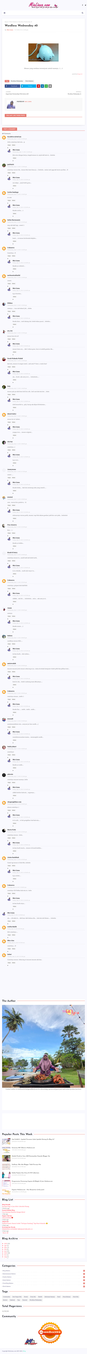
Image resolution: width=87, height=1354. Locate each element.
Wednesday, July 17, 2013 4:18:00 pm (17, 721)
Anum (9, 608)
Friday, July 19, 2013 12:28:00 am (21, 401)
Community (6, 1297)
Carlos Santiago (12, 192)
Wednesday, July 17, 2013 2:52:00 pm (17, 582)
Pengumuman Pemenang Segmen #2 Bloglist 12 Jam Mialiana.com (32, 1181)
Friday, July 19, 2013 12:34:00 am (21, 734)
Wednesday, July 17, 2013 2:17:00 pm (17, 471)
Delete (13, 145)
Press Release (66, 1297)
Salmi (9, 954)
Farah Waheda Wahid (15, 358)
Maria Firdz (11, 830)
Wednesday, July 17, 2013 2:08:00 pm (17, 444)
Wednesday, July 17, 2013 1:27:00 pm (17, 333)
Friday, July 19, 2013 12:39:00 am (21, 623)
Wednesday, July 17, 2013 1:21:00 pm (17, 222)
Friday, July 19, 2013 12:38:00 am (21, 567)
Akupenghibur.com (14, 802)
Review (5, 1300)
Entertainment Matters (44, 1274)
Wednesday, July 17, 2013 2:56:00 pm (17, 610)
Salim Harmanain (13, 220)
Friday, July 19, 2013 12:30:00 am (21, 429)
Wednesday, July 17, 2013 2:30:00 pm (17, 499)
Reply (9, 145)
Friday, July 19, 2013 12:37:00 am (21, 595)
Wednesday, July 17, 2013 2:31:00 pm (17, 527)
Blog (24, 1351)
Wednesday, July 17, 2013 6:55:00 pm (17, 859)
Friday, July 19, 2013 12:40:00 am (21, 817)
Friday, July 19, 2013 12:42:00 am (21, 678)
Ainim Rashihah (13, 857)
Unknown (10, 248)
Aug (5, 1257)
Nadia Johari (11, 747)
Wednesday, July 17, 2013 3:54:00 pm (17, 665)
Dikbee (10, 303)
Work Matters (13, 22)
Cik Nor (10, 442)
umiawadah (11, 663)
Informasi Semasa (50, 1297)
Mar (5, 1247)
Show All (5, 1233)
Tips (18, 1300)
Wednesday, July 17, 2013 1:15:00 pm (17, 166)
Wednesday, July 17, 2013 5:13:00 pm (17, 776)
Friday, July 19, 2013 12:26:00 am (21, 346)
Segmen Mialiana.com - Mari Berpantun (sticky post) (28, 1189)
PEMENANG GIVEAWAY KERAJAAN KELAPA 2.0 (17, 1229)
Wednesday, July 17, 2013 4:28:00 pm (17, 748)
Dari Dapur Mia (17, 1297)
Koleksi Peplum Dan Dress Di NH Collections (25, 1173)
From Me (33, 1297)
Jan (5, 1251)
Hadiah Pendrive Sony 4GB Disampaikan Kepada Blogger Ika (31, 1156)
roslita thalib (12, 927)
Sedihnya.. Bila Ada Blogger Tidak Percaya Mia (26, 1164)
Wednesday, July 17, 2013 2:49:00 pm (17, 554)
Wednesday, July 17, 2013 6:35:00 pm (17, 832)
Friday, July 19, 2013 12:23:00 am (21, 235)
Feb (5, 1249)
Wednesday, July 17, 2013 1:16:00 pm (17, 194)
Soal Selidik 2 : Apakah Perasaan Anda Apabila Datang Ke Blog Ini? (33, 1139)
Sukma (9, 636)
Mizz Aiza (10, 941)
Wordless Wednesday (17, 81)
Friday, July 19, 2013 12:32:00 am (21, 512)
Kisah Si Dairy (12, 553)
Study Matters (44, 1280)
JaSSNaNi (10, 165)
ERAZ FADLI (11, 414)
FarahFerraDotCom (14, 137)
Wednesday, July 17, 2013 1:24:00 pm (17, 277)
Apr (5, 1245)
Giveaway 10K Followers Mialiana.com (23, 1147)
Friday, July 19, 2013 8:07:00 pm (15, 929)
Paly (8, 386)
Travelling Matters (44, 1283)
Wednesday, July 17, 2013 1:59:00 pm (17, 416)
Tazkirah (12, 1300)
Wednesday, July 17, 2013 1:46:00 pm (17, 388)
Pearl (58, 1297)
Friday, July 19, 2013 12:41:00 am (21, 651)
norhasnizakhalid (13, 275)
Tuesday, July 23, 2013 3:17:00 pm (16, 956)
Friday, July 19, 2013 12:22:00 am (21, 179)
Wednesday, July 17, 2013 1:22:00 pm (17, 250)
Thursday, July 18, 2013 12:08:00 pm (16, 887)
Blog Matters (44, 1270)
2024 (5, 1253)
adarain (10, 774)
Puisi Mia (75, 1297)
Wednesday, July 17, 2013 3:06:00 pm (17, 638)
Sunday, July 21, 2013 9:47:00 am (16, 942)
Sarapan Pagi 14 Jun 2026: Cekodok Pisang (15, 1206)
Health (40, 1297)
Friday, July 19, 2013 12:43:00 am (21, 706)
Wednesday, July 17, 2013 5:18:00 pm (17, 804)
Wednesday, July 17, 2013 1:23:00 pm (22, 152)
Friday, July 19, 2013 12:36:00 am (21, 872)
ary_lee (10, 331)
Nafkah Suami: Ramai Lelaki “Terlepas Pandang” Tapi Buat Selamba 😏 (25, 1223)
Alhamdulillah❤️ (7, 1218)
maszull (10, 719)
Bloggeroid (79, 74)
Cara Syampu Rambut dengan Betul (13, 1212)
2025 (5, 1244)
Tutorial (24, 1300)
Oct (5, 1255)
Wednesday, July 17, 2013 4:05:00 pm (17, 693)
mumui (10, 497)
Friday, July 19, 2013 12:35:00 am (21, 540)
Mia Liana (10, 30)
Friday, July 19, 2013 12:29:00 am (16, 915)
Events (26, 1297)
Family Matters (44, 1277)
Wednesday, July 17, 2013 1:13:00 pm (17, 139)
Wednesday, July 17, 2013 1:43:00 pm (17, 360)
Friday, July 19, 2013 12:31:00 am (21, 484)
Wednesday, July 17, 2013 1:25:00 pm (17, 305)
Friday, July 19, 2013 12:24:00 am (21, 290)
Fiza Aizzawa (12, 525)
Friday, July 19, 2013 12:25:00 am (21, 318)
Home (6, 22)
